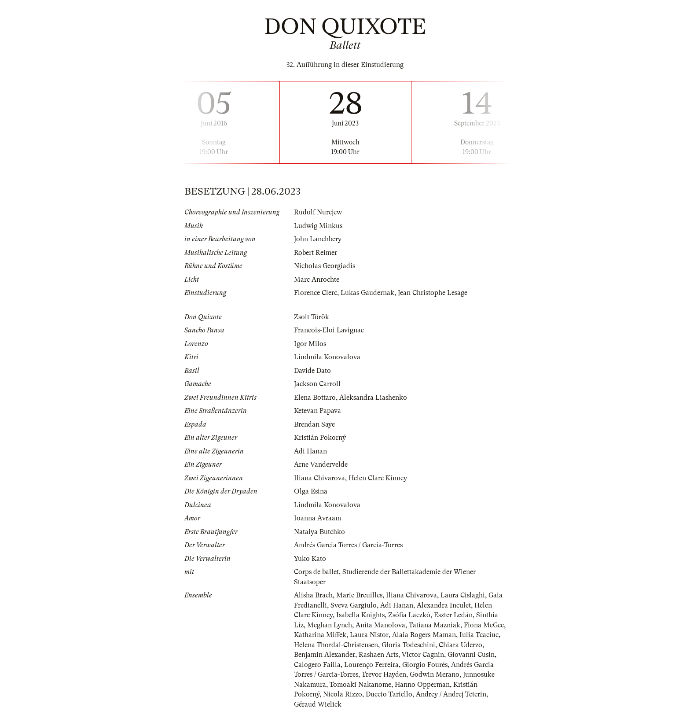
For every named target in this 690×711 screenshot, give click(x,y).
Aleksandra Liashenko (373, 398)
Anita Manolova (380, 625)
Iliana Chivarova (319, 478)
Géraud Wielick (317, 704)
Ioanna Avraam (317, 518)
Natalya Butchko (319, 532)
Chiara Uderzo (460, 645)
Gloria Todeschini (408, 645)
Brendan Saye (314, 424)
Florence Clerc (315, 293)
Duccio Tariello (389, 694)
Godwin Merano (434, 674)
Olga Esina (310, 491)
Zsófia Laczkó (409, 615)
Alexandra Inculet (444, 605)
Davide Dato (312, 371)
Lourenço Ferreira (371, 665)
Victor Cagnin (423, 655)
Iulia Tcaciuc (479, 635)
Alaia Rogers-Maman (424, 635)
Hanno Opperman (422, 685)
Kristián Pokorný (320, 438)
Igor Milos (310, 344)
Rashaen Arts (378, 655)
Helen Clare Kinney (378, 478)
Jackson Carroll (317, 384)
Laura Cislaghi (462, 595)
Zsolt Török (311, 317)
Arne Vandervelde (321, 464)
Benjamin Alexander (324, 655)
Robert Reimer (315, 253)
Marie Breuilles (359, 595)
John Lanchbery (317, 239)
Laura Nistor (369, 635)
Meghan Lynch (329, 625)
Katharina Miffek (320, 635)
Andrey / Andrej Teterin (451, 694)
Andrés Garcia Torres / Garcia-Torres (348, 545)
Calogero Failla (317, 665)
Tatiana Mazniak (434, 625)
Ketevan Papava (317, 411)
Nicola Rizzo (342, 694)
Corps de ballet (316, 572)
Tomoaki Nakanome (360, 685)
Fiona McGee (484, 625)
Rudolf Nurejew (318, 212)
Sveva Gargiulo (353, 605)
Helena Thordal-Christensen (336, 645)
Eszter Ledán (453, 615)
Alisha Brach (313, 595)
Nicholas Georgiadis (324, 266)
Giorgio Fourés (425, 665)
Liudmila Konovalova (327, 357)
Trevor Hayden (384, 674)
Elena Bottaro (315, 398)
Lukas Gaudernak (367, 293)
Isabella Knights (360, 615)
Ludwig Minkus (318, 226)
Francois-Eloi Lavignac (329, 330)
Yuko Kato (310, 559)
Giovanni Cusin (471, 655)
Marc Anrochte (316, 280)
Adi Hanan (310, 451)
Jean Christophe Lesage (432, 293)
